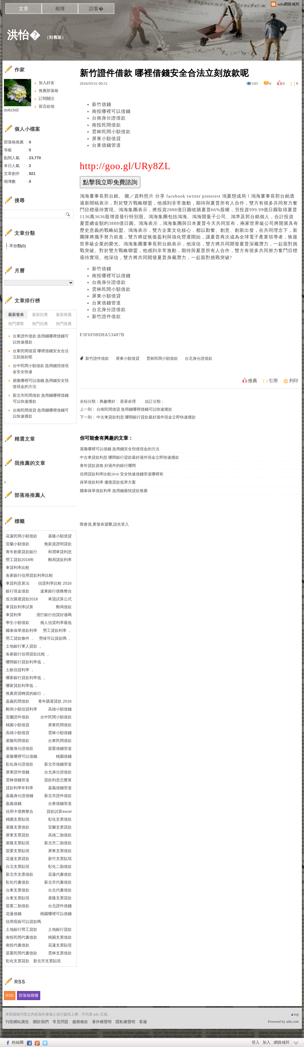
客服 (143, 1021)
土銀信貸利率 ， (20, 670)
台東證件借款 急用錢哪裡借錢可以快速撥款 (41, 339)
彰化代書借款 (17, 882)
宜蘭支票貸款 (60, 827)
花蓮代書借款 (60, 874)
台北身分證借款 (109, 309)
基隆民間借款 (17, 740)
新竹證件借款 (106, 316)
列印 (293, 380)
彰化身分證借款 (19, 764)
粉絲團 (18, 1042)
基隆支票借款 (17, 827)
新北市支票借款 (19, 874)
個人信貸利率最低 (56, 622)
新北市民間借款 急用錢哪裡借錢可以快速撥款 (41, 398)
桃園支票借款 (60, 937)
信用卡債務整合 (19, 811)
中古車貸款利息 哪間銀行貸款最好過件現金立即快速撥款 (146, 417)
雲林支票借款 (60, 953)
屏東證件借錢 (17, 772)
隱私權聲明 (125, 1021)
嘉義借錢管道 (60, 788)
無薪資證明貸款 (58, 544)
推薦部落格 (48, 90)
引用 (273, 380)
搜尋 (68, 214)
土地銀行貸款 (60, 929)
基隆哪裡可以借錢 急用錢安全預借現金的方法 (119, 449)
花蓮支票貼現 (60, 945)
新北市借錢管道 (58, 764)
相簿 (60, 8)
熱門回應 (40, 323)
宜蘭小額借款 (17, 544)
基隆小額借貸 (60, 536)
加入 (266, 1042)
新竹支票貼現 (60, 858)
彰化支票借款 (60, 819)
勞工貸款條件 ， (20, 638)
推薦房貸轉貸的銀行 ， (26, 693)
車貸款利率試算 (19, 607)
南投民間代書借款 (21, 937)
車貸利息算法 (17, 583)
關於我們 (41, 1021)
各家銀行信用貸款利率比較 (29, 575)
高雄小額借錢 (60, 709)
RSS (10, 995)
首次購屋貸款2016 (22, 599)
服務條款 (80, 1021)
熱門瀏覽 (16, 323)
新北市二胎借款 (58, 843)
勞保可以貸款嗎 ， (55, 638)
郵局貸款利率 (60, 559)
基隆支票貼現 (17, 843)
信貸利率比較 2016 (55, 583)
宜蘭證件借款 (17, 717)
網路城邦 (281, 1042)
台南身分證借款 (109, 118)
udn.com (292, 1021)
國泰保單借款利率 (21, 630)
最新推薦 (64, 314)
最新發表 (16, 314)
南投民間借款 (106, 125)
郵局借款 (64, 607)
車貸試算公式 (60, 599)
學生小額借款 (17, 622)
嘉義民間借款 (17, 701)
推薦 (252, 380)
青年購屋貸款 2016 (55, 701)
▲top (294, 1014)
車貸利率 (13, 614)
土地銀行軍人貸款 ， (24, 646)
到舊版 (55, 37)
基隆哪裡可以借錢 (21, 756)
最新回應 (40, 314)
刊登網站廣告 (17, 1021)
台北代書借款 (60, 890)
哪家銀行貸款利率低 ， (26, 677)
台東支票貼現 (17, 898)
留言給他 (46, 106)
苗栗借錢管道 (60, 748)
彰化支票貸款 (17, 961)
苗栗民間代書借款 (21, 953)
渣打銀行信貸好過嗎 (54, 614)
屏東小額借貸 (106, 138)
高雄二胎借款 (60, 835)
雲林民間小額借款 (111, 131)
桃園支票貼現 (17, 819)
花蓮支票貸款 (17, 858)
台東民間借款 (60, 740)
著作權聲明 (102, 1021)
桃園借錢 (64, 756)
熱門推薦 (64, 323)
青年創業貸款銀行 (21, 552)
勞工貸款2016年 (20, 559)
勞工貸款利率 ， (57, 630)
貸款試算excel (59, 811)
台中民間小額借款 (56, 717)
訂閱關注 (46, 98)
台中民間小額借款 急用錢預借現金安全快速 (41, 368)
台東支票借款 (17, 890)
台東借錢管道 (106, 145)
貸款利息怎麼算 (58, 780)
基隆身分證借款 (19, 748)
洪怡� (24, 35)
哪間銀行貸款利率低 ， (26, 662)
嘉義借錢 (13, 803)
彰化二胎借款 (60, 866)
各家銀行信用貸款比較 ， (28, 654)
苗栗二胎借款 (17, 906)
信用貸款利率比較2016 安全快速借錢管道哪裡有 (121, 474)
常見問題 (60, 1021)
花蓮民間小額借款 (21, 536)
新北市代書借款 (58, 882)
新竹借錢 (101, 104)
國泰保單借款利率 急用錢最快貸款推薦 (114, 490)
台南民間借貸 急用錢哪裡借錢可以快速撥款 (134, 409)
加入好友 (46, 82)
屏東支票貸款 (17, 835)
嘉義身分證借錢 (19, 795)
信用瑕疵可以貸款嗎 (23, 921)
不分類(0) (17, 246)
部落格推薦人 (30, 495)
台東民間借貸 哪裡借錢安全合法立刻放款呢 (41, 354)
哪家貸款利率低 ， (22, 685)
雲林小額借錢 (60, 732)
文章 (23, 8)
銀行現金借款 (17, 591)
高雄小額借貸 (17, 732)
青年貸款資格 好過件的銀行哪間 (108, 465)
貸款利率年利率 (19, 788)
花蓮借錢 (13, 913)
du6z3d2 (11, 110)
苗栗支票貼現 (17, 850)
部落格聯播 (28, 995)
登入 (256, 1042)
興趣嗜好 (107, 401)
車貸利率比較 (17, 567)
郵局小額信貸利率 (21, 709)
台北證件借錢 (60, 906)
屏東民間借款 (60, 725)
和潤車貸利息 (60, 552)
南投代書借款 (17, 945)
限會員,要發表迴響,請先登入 (104, 524)
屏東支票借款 (60, 850)
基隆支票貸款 (60, 898)
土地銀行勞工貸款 (21, 929)
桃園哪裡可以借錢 (56, 913)
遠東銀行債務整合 (56, 591)
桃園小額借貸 (17, 725)
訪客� (96, 8)
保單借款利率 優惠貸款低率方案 (108, 482)
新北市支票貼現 (47, 961)
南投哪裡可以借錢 (111, 111)
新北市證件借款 (58, 795)
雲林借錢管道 (17, 780)
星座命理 (128, 401)
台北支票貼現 (17, 866)
